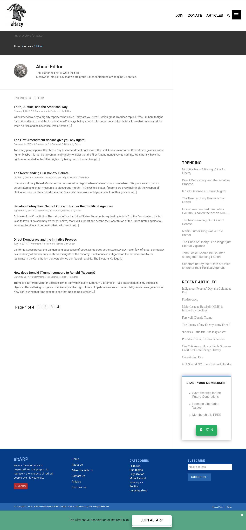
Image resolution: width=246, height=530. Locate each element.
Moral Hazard (137, 478)
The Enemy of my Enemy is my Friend (206, 324)
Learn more (20, 486)
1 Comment (37, 177)
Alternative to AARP (50, 506)
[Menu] (236, 14)
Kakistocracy (190, 299)
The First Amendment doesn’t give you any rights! (49, 140)
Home (17, 46)
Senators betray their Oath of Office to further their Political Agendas (63, 206)
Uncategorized (138, 490)
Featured (54, 111)
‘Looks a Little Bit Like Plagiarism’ (204, 332)
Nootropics (136, 482)
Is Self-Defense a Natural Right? (204, 191)
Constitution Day (192, 357)
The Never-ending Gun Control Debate (41, 173)
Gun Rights (63, 177)
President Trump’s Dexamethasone (203, 339)
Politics (65, 144)
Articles (28, 46)
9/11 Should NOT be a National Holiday (207, 364)
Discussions (79, 487)
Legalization (136, 474)
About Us (77, 464)
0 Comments (39, 111)
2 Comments (38, 277)
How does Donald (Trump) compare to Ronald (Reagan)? (54, 273)
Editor (68, 111)
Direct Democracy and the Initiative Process (45, 239)
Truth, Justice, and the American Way (40, 107)
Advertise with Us (82, 470)
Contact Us (78, 476)
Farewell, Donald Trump (197, 317)
